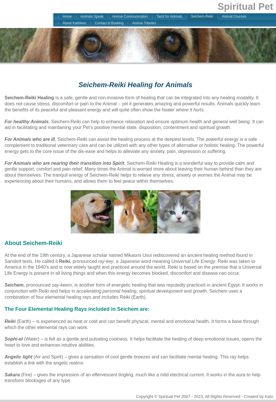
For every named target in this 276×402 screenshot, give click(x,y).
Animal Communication (130, 16)
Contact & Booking (109, 23)
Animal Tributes (144, 23)
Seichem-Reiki (202, 16)
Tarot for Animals (169, 16)
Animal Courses (234, 16)
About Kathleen (74, 23)
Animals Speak (92, 16)
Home (67, 16)
